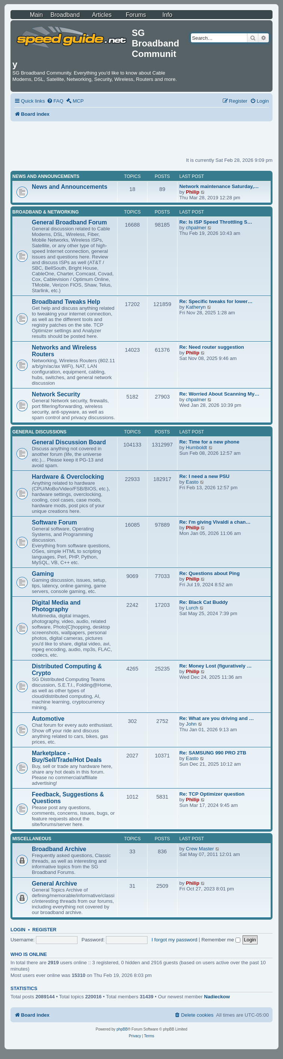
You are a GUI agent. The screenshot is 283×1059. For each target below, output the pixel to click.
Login (17, 929)
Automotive (48, 718)
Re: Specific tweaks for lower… (216, 301)
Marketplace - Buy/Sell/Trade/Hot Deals (66, 756)
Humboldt (196, 447)
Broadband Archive (59, 849)
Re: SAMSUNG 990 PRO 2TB (212, 753)
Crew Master (200, 848)
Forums (136, 15)
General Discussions (39, 432)
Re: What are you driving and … (216, 718)
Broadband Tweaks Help (66, 302)
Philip (193, 192)
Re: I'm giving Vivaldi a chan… (215, 522)
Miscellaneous (31, 838)
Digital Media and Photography (56, 605)
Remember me (220, 939)
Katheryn (196, 307)
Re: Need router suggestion (211, 347)
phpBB (122, 1029)
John (191, 724)
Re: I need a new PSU (204, 476)
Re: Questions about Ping (209, 573)
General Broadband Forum (69, 222)
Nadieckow (217, 996)
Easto (192, 482)
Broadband (65, 15)
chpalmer (196, 227)
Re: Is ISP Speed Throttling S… (215, 222)
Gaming (43, 574)
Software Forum (54, 522)
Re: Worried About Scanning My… (219, 394)
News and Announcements (45, 176)
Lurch (192, 608)
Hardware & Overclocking (68, 476)
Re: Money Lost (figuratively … (215, 666)
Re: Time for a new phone (209, 442)
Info (167, 15)
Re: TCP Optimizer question (211, 794)
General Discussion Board (69, 442)
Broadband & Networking (45, 212)
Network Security (56, 394)
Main (36, 15)
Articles (102, 15)
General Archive (54, 883)
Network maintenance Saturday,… (219, 186)
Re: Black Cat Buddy (203, 602)
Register (44, 929)
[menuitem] (55, 101)
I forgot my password (174, 939)
